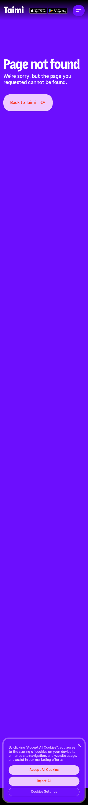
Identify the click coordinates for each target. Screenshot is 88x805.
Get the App (38, 10)
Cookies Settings (44, 792)
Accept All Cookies (43, 770)
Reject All (44, 781)
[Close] (79, 745)
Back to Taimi (28, 102)
